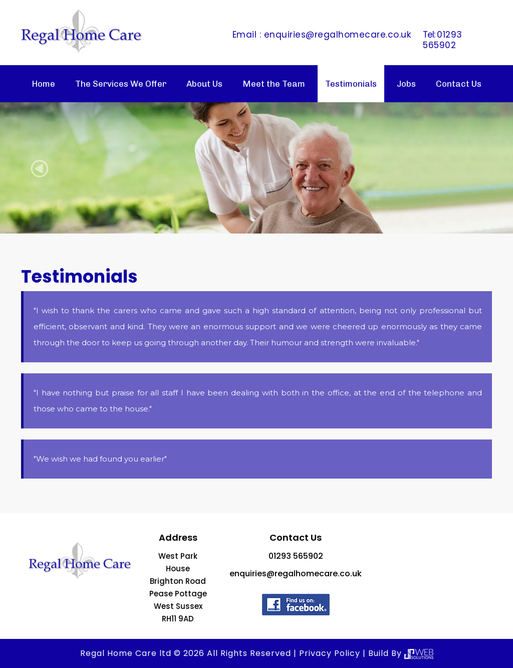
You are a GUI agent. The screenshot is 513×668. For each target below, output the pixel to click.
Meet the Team (273, 84)
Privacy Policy (329, 653)
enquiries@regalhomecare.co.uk (337, 35)
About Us (204, 84)
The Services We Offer (120, 84)
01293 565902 (442, 40)
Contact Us (458, 84)
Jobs (406, 84)
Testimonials (351, 84)
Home (43, 84)
